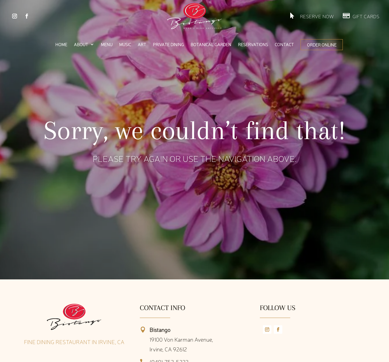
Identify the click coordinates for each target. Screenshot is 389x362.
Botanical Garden (211, 44)
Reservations (253, 44)
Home (61, 44)
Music (125, 44)
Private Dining (168, 44)
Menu (106, 44)
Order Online (321, 44)
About (81, 44)
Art (142, 44)
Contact (284, 44)
